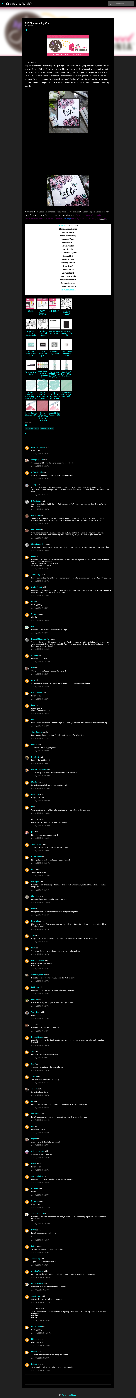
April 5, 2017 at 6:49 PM (40, 550)
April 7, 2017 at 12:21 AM (40, 1120)
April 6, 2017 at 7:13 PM (40, 1070)
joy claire (29, 428)
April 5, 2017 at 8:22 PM (40, 608)
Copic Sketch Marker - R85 (31, 414)
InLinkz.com (28, 422)
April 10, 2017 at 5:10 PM (40, 1290)
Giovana (34, 655)
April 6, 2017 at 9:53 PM (40, 1095)
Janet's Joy (35, 1259)
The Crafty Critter (38, 1214)
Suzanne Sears (36, 844)
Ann (32, 1025)
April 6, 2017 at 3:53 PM (40, 993)
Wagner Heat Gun (30, 373)
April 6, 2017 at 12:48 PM (40, 902)
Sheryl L (34, 896)
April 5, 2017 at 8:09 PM (40, 581)
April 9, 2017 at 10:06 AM (40, 1240)
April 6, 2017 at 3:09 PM (40, 954)
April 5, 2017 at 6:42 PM (40, 523)
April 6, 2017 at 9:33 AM (40, 763)
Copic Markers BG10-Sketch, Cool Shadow (30, 395)
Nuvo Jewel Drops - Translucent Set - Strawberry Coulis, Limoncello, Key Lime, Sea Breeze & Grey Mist (42, 379)
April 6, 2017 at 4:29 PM (40, 1006)
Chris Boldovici (37, 732)
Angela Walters (37, 1271)
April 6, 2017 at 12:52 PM (40, 915)
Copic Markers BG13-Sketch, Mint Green (54, 395)
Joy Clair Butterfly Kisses (66, 313)
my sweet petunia (47, 428)
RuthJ (33, 1230)
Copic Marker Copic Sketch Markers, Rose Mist (42, 416)
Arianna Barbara (37, 1151)
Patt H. (33, 1246)
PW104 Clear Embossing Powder (66, 354)
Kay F (33, 869)
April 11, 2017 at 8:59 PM (40, 1345)
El (32, 807)
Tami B (34, 1076)
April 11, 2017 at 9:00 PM (40, 1358)
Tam (33, 935)
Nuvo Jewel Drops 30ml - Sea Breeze (66, 374)
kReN (33, 719)
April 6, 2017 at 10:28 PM (40, 1108)
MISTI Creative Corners (42, 313)
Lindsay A (35, 794)
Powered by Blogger (68, 1395)
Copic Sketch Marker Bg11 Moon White (66, 394)
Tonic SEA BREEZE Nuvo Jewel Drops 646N (54, 375)
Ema (33, 556)
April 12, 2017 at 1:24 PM (40, 1370)
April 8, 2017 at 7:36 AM (40, 1182)
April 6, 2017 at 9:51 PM (40, 1083)
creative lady (36, 1296)
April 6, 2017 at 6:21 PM (40, 1018)
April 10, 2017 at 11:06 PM (41, 1333)
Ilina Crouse (63, 226)
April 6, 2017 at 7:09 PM (40, 1058)
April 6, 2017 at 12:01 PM (40, 863)
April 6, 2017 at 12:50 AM (40, 649)
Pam (33, 668)
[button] (26, 30)
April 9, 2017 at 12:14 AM (40, 1224)
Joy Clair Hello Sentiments (31, 333)
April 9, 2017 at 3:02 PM (40, 1265)
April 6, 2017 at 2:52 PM (40, 942)
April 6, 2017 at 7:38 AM (40, 686)
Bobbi (33, 601)
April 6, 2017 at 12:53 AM (40, 662)
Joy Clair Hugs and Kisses (43, 333)
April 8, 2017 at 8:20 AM (40, 1195)
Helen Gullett (36, 501)
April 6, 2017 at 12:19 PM (40, 875)
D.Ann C (34, 1364)
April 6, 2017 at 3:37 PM (40, 981)
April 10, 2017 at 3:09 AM (40, 1277)
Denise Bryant (36, 587)
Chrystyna (35, 882)
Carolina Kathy (37, 1176)
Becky (33, 908)
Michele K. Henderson (39, 769)
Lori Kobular (36, 515)
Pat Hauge (35, 987)
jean (33, 832)
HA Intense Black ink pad (42, 354)
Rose (33, 680)
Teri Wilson (35, 1012)
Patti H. (34, 1164)
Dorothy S (35, 757)
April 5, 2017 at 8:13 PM (40, 595)
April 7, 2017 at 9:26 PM (40, 1170)
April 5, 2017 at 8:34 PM (40, 620)
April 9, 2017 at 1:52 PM (40, 1252)
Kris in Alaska (36, 1327)
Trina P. (34, 1089)
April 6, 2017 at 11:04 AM (40, 813)
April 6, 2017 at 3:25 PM (40, 968)
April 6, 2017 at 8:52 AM (40, 726)
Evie (32, 1126)
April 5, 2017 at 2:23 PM (40, 466)
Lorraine (34, 1000)
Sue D (33, 1064)
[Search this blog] (123, 3)
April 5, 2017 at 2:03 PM (40, 454)
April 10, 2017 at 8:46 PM (40, 1320)
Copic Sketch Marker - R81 (54, 414)
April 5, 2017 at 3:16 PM (40, 495)
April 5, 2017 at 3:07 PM (40, 478)
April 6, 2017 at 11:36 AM (40, 838)
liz (32, 1101)
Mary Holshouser (38, 960)
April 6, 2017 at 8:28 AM (40, 699)
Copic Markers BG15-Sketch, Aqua (42, 395)
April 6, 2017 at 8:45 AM (40, 713)
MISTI (30, 311)
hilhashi (34, 1339)
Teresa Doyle (36, 575)
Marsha (34, 782)
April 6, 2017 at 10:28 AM (40, 788)
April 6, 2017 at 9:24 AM (40, 751)
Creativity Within (19, 3)
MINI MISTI (54, 311)
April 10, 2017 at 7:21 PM (40, 1302)
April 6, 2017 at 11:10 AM (40, 826)
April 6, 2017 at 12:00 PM (40, 851)
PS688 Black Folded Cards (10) (66, 333)
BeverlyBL (35, 921)
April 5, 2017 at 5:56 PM (40, 509)
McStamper (35, 1114)
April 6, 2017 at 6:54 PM (40, 1031)
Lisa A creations (37, 1283)
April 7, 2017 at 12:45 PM (40, 1157)
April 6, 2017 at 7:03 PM (40, 1045)
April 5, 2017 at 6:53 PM (40, 569)
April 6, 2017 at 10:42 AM (40, 801)
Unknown (35, 614)
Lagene (34, 1139)
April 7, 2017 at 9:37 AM (40, 1145)
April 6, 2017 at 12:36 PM (40, 890)
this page (67, 219)
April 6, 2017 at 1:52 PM (40, 929)
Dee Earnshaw (36, 693)
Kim (32, 626)
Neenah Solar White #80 (54, 332)
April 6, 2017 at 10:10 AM (40, 776)
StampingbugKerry (38, 544)
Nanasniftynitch (37, 1037)
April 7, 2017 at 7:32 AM (40, 1133)
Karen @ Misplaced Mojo (41, 639)
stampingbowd (37, 460)
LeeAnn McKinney (38, 447)
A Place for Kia (37, 472)
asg (32, 1051)
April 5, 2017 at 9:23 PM (40, 633)
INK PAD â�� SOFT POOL (31, 354)
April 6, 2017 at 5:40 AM (40, 674)
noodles (34, 744)
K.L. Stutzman (36, 857)
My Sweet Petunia (68, 290)
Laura (33, 948)
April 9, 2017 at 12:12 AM (40, 1207)
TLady (33, 485)
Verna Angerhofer (38, 975)
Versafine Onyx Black (54, 353)
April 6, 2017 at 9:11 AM (40, 738)
